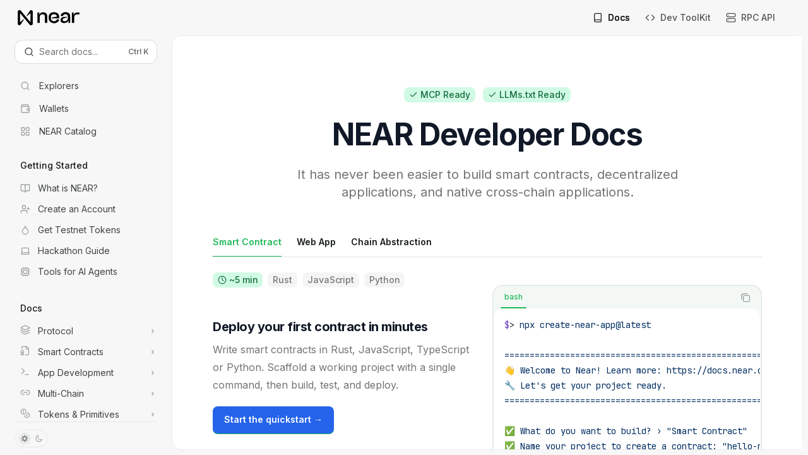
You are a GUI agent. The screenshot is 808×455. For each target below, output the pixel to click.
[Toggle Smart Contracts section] (86, 352)
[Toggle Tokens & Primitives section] (86, 414)
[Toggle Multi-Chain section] (86, 394)
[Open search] (86, 51)
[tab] (247, 241)
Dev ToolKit (678, 17)
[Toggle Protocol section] (86, 331)
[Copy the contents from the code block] (745, 297)
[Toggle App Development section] (86, 373)
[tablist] (613, 297)
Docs (611, 17)
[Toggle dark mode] (31, 438)
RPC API (750, 17)
